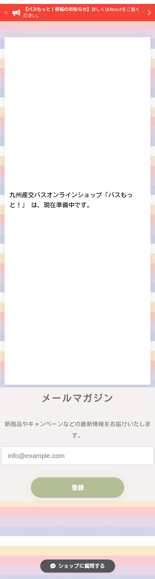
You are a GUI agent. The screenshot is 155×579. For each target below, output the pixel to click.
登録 (77, 558)
